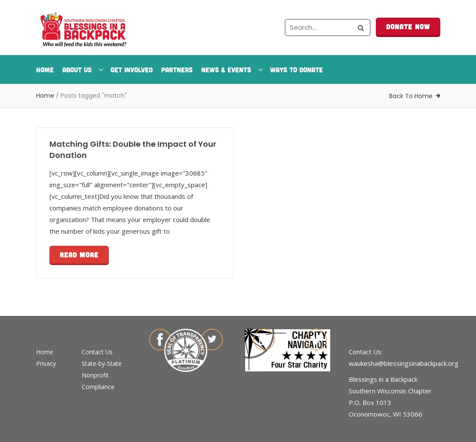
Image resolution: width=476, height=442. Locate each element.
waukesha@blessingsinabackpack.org (403, 363)
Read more (79, 254)
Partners (177, 69)
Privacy (46, 363)
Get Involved (132, 69)
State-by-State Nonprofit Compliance (102, 375)
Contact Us (97, 352)
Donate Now (408, 26)
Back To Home (411, 96)
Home (45, 69)
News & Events (231, 69)
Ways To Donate (296, 69)
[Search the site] (328, 27)
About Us (82, 69)
